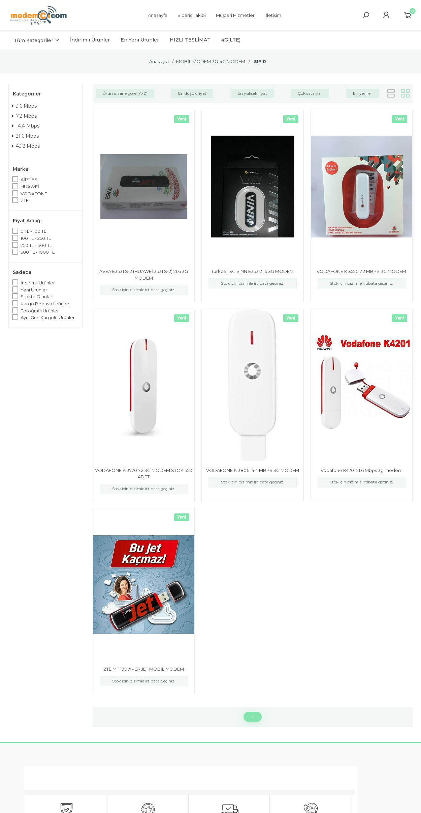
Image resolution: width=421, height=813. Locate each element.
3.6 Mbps (24, 106)
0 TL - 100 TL (33, 231)
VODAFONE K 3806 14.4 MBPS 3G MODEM (252, 470)
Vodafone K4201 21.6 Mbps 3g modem (361, 470)
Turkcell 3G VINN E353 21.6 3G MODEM (252, 271)
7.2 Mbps (24, 116)
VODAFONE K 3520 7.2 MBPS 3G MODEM (361, 271)
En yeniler (362, 93)
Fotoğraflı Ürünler (40, 310)
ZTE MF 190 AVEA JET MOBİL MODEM (143, 669)
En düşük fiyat (192, 93)
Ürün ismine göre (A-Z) (125, 93)
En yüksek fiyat (252, 93)
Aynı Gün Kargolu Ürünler (48, 317)
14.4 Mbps (25, 126)
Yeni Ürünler (34, 289)
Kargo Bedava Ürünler (45, 303)
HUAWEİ (30, 186)
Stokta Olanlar (36, 296)
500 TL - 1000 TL (38, 252)
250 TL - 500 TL (36, 245)
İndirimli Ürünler (38, 282)
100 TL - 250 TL (36, 238)
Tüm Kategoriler (33, 40)
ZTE (25, 200)
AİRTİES (29, 179)
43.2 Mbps (26, 146)
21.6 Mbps (25, 136)
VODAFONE (34, 193)
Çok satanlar (310, 93)
